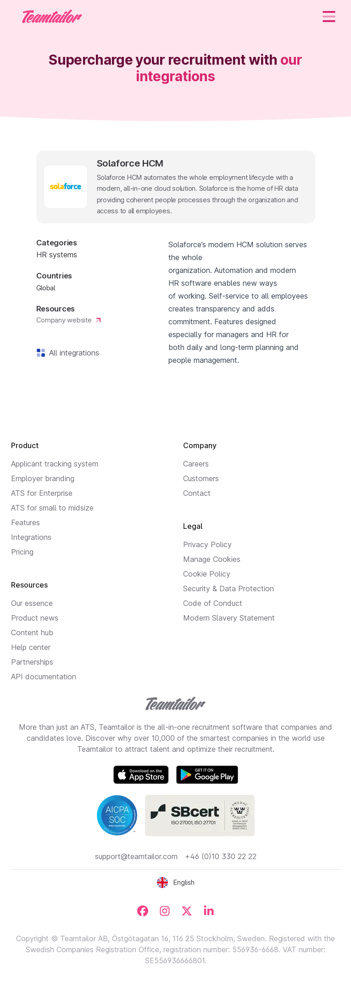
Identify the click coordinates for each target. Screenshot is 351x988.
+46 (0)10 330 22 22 (220, 856)
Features (25, 522)
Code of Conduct (212, 603)
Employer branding (42, 478)
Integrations (31, 537)
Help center (30, 647)
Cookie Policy (206, 573)
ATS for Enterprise (41, 493)
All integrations (72, 352)
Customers (201, 478)
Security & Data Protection (228, 588)
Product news (34, 617)
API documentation (43, 676)
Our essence (32, 603)
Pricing (22, 551)
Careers (196, 463)
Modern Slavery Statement (229, 617)
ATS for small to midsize (52, 507)
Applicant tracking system (54, 463)
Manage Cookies (211, 559)
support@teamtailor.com (136, 856)
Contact (197, 493)
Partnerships (32, 661)
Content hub (32, 632)
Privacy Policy (207, 544)
